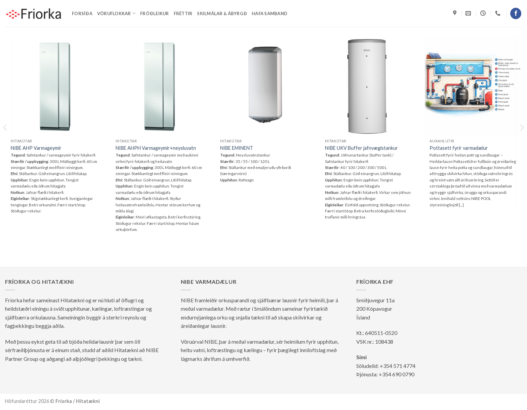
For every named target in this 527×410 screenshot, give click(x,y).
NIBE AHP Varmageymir (36, 148)
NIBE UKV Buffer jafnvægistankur (361, 148)
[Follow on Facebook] (515, 13)
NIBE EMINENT (236, 148)
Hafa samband (269, 13)
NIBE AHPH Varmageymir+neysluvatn (156, 148)
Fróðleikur (154, 13)
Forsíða (82, 13)
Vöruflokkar (116, 13)
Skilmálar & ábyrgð (222, 13)
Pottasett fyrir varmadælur (459, 148)
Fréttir (183, 13)
